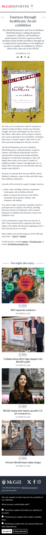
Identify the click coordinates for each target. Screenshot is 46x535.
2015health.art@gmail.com (18, 244)
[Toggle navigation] (42, 6)
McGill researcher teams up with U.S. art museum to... (23, 412)
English (23, 236)
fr (32, 6)
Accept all (7, 531)
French (14, 236)
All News (23, 306)
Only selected (20, 531)
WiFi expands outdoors (23, 310)
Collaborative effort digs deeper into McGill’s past (23, 360)
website (25, 242)
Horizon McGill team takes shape (23, 462)
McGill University (29, 488)
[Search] (36, 6)
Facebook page (35, 242)
